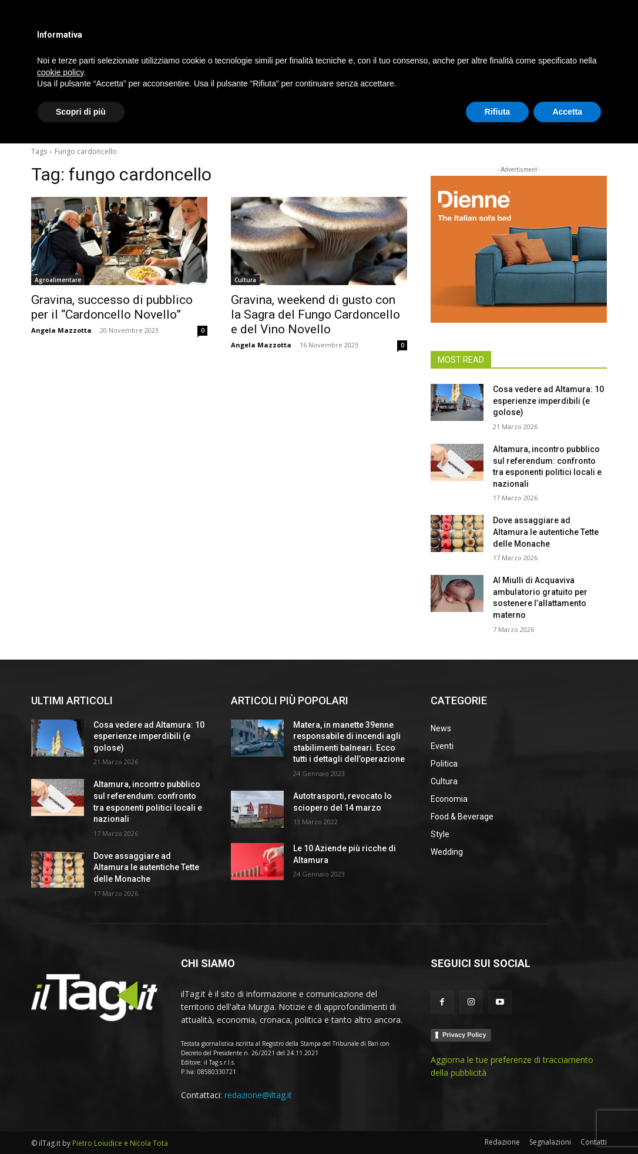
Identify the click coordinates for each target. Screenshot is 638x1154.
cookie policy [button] (60, 1082)
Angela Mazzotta (61, 330)
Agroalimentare (58, 280)
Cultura (245, 280)
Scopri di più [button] (81, 1121)
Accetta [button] (567, 1121)
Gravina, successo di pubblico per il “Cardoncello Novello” (112, 307)
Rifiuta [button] (498, 1121)
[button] (593, 120)
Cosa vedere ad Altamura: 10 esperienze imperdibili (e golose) (548, 400)
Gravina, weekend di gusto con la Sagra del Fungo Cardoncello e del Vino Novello (315, 314)
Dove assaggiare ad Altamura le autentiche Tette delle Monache (546, 532)
